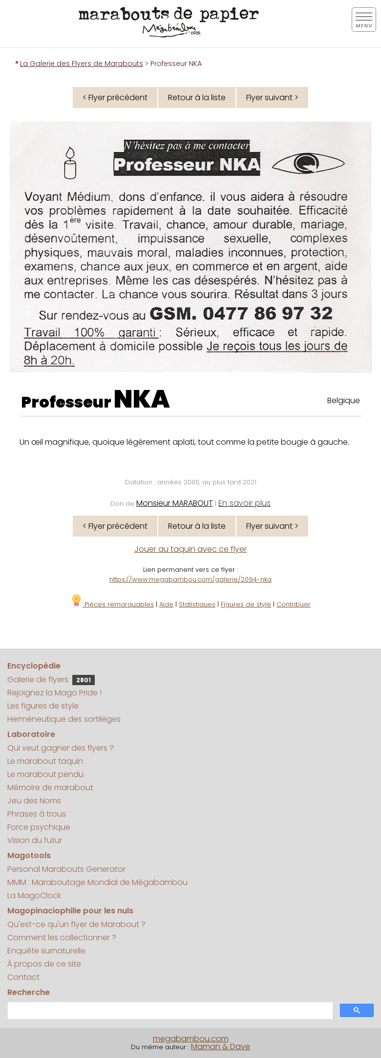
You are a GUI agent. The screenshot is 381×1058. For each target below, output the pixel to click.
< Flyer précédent (115, 97)
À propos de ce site (44, 964)
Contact (23, 977)
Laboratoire (31, 734)
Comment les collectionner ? (61, 937)
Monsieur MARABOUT (174, 503)
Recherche (28, 992)
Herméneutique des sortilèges (64, 719)
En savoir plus (244, 503)
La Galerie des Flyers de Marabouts (81, 63)
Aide (166, 604)
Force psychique (38, 827)
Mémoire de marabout (50, 787)
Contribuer (293, 604)
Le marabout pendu (45, 774)
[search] (169, 1011)
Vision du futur (34, 840)
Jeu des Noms (34, 800)
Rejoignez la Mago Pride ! (54, 692)
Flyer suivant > (272, 97)
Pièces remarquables (112, 604)
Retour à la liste (197, 97)
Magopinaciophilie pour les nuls (70, 910)
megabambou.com (191, 1038)
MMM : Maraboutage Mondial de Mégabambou (97, 882)
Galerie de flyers (51, 679)
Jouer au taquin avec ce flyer (190, 549)
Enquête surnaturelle (46, 950)
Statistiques (197, 604)
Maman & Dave (220, 1046)
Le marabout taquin (45, 761)
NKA (142, 399)
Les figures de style (43, 706)
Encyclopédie (34, 665)
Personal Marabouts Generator (66, 869)
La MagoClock (34, 895)
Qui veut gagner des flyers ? (60, 748)
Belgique (343, 400)
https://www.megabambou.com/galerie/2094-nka (190, 579)
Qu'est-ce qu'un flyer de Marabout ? (76, 924)
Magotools (29, 855)
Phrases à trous (36, 814)
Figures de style (246, 604)
